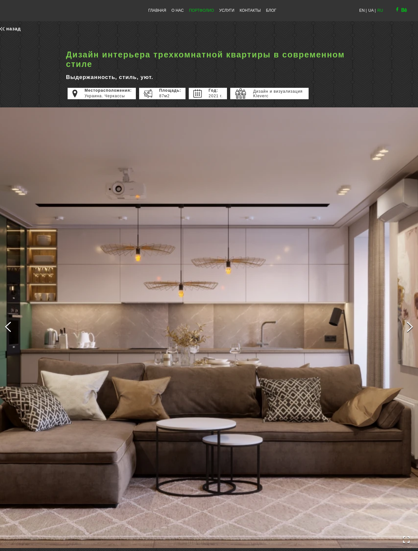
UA (371, 10)
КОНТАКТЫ (250, 10)
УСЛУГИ (226, 10)
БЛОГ (271, 10)
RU (380, 10)
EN (362, 10)
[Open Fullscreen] (406, 539)
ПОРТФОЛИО (201, 10)
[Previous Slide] (8, 328)
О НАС (177, 10)
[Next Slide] (410, 328)
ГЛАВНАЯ (157, 10)
